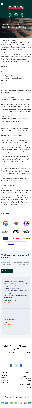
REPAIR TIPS (4, 380)
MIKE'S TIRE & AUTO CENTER (11, 24)
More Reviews (7, 271)
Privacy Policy (22, 397)
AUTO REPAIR (4, 378)
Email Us (28, 387)
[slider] (7, 302)
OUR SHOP (4, 375)
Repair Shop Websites (18, 396)
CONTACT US (4, 382)
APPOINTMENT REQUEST (8, 385)
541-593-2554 (12, 352)
